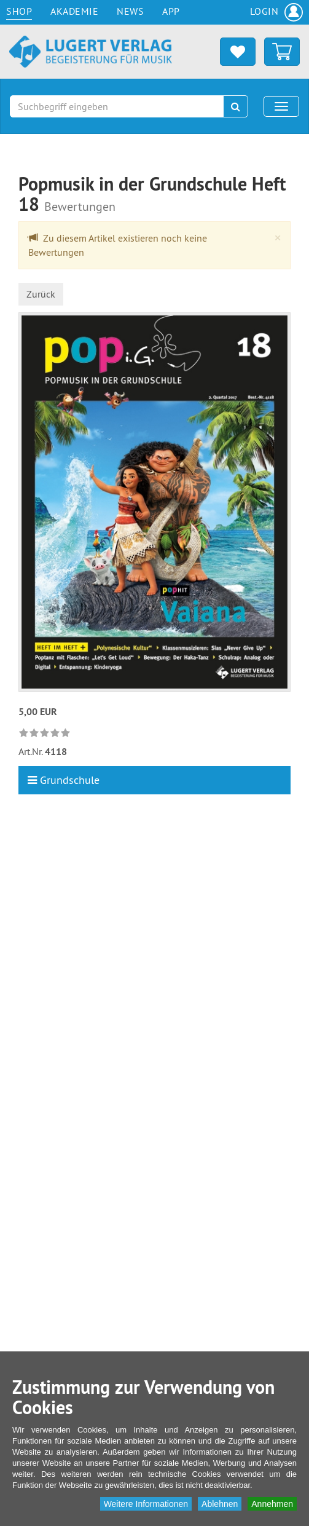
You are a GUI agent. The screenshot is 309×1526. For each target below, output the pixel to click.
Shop (19, 11)
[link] (46, 733)
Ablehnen (219, 1504)
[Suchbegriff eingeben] (117, 106)
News (130, 11)
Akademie (74, 11)
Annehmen (272, 1504)
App (171, 11)
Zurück (40, 294)
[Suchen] (235, 106)
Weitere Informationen (146, 1504)
